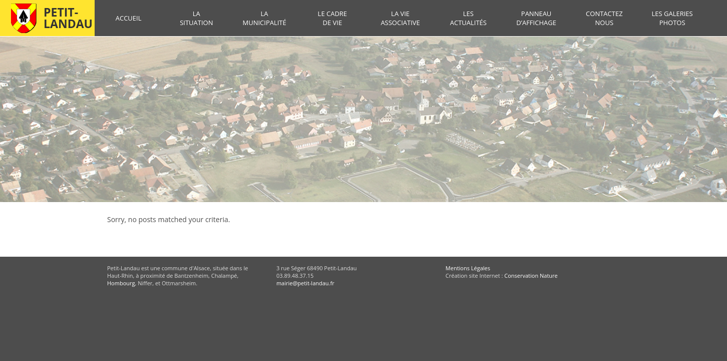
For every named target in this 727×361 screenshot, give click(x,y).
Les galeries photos (671, 18)
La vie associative (400, 18)
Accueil (129, 18)
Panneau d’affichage (536, 18)
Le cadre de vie (332, 18)
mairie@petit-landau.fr (305, 283)
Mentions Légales (468, 268)
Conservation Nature (530, 275)
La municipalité (264, 18)
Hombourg (121, 283)
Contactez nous (604, 18)
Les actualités (468, 18)
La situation (196, 18)
